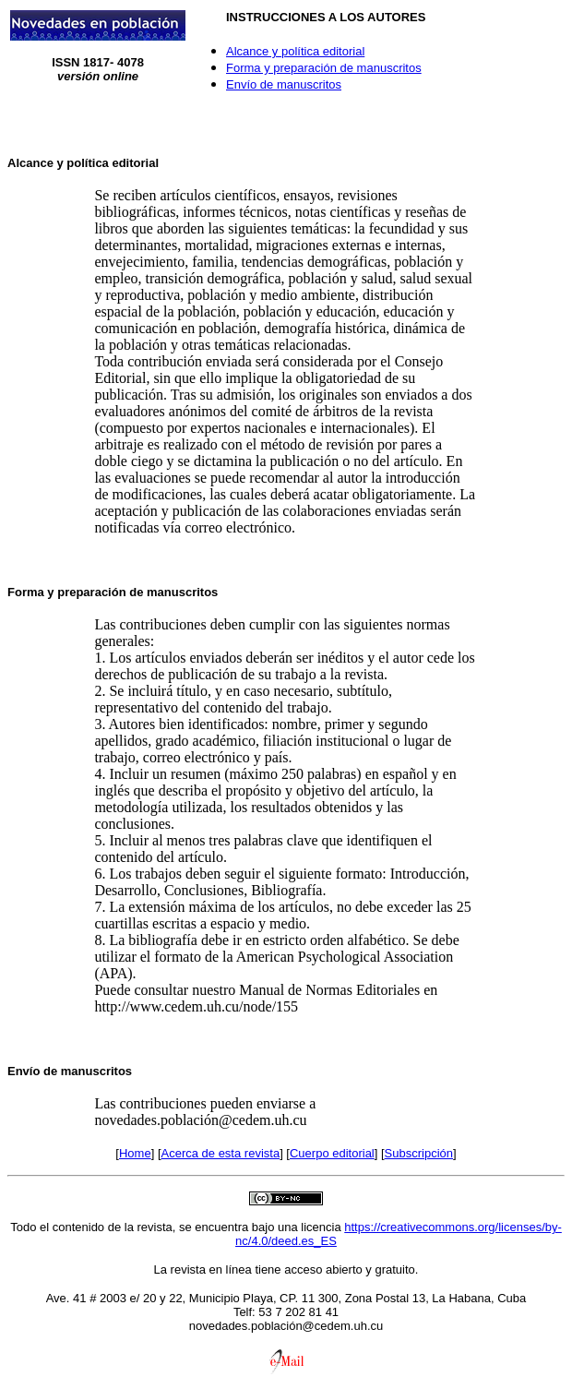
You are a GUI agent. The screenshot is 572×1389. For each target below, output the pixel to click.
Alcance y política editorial (295, 51)
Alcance (30, 163)
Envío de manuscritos (283, 84)
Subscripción (419, 1153)
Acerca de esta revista (220, 1153)
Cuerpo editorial (332, 1153)
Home (135, 1153)
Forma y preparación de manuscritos (324, 68)
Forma (25, 592)
